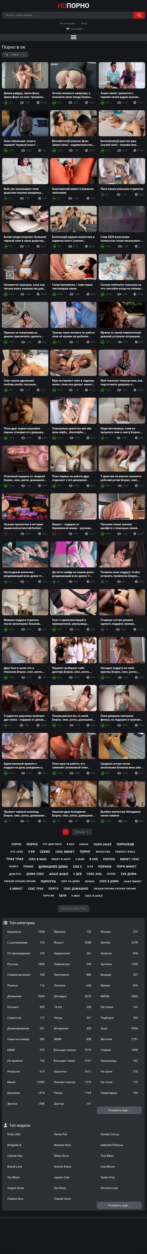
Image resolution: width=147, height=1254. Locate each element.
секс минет (65, 852)
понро (13, 866)
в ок (90, 866)
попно (89, 881)
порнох (104, 866)
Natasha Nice (62, 1145)
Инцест (72, 942)
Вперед (80, 831)
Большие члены (72, 1060)
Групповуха (72, 974)
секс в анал (94, 895)
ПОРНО (73, 6)
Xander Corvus (110, 1134)
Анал (119, 1028)
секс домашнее (76, 888)
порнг (85, 852)
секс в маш (37, 859)
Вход (84, 23)
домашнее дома (53, 866)
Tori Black (13, 1177)
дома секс (35, 874)
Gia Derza (60, 1188)
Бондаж (119, 974)
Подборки (119, 1018)
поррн (32, 844)
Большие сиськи (72, 1050)
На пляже (119, 1007)
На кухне (119, 1071)
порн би (48, 895)
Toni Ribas (107, 1156)
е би (31, 851)
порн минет (127, 866)
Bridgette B (14, 1145)
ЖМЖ (72, 1039)
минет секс (129, 859)
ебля (62, 895)
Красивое (25, 1093)
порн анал (103, 844)
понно (28, 866)
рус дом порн (52, 844)
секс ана (94, 874)
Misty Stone (61, 1156)
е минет (16, 888)
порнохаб (125, 844)
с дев (77, 873)
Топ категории (22, 923)
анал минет (133, 881)
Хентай (119, 942)
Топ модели (19, 1125)
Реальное (25, 1071)
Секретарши (119, 1093)
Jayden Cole (61, 1177)
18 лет (72, 1007)
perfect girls (125, 851)
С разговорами (25, 942)
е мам (80, 859)
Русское (25, 964)
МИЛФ (119, 996)
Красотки (72, 1071)
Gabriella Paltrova (112, 1145)
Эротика (119, 964)
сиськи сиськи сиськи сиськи (115, 888)
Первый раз (72, 964)
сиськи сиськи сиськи (20, 881)
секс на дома (70, 881)
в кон (70, 844)
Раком (72, 1093)
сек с (77, 866)
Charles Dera (15, 1198)
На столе (119, 1082)
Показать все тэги (73, 908)
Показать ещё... (119, 1110)
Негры (72, 1018)
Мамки (119, 985)
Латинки (72, 985)
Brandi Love (14, 1166)
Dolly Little (13, 1134)
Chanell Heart (62, 1198)
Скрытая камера (25, 1039)
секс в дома (109, 881)
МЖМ (25, 1050)
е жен (75, 895)
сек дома (129, 874)
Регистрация (67, 23)
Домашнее (25, 996)
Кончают (25, 1007)
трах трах (14, 859)
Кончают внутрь (72, 1082)
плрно (17, 844)
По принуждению (25, 953)
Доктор (72, 1103)
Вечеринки (72, 1028)
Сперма (119, 1050)
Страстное (25, 1018)
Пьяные (25, 985)
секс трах (35, 888)
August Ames (15, 1188)
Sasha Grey (108, 1177)
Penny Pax (60, 1134)
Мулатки (72, 932)
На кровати (25, 1060)
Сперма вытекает (25, 974)
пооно (111, 874)
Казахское (25, 932)
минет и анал (61, 859)
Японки (119, 932)
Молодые (72, 996)
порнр (84, 844)
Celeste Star (14, 1156)
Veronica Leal (109, 1188)
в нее (94, 859)
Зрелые (25, 1103)
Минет (25, 1082)
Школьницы (119, 1060)
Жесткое (119, 1039)
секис (45, 852)
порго (54, 888)
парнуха (48, 881)
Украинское (72, 953)
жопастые (103, 851)
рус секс (16, 851)
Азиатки (119, 953)
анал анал (58, 874)
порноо (109, 859)
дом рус (15, 874)
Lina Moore (108, 1166)
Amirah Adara (62, 1166)
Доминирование (25, 1028)
